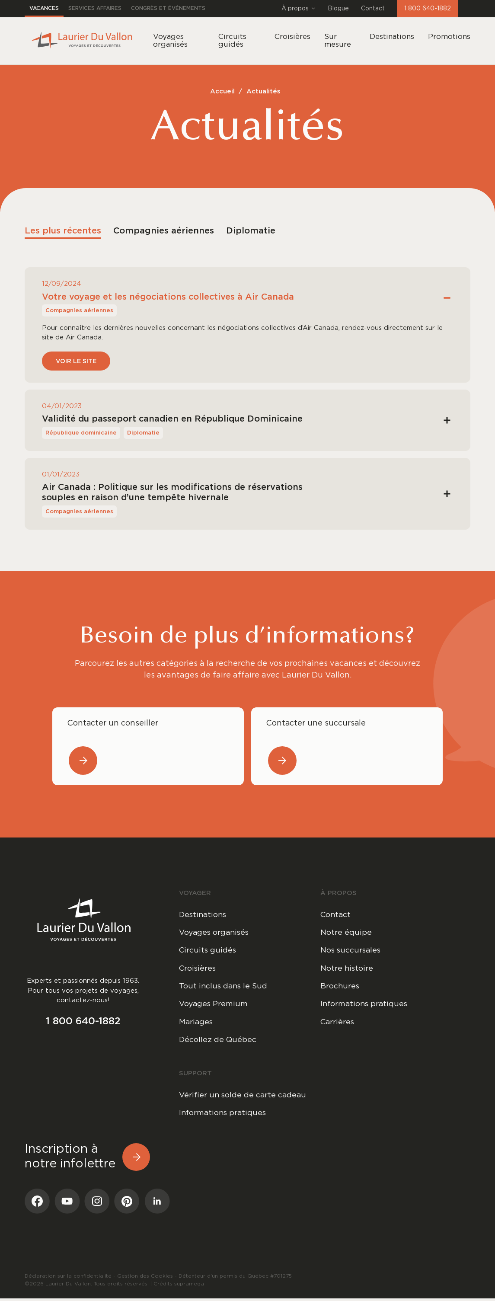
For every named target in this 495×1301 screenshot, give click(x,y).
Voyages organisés (215, 933)
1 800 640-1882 (427, 9)
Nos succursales (351, 951)
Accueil (222, 91)
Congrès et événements (168, 8)
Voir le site (76, 361)
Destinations (392, 36)
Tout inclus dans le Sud (224, 987)
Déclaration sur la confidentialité (68, 1278)
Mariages (196, 1023)
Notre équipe (346, 933)
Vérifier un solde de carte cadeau (244, 1097)
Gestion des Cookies (145, 1278)
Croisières (198, 969)
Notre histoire (347, 969)
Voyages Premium (214, 1005)
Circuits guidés (208, 951)
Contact (373, 9)
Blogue (338, 9)
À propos (298, 9)
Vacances (44, 8)
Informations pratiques (365, 1005)
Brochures (340, 987)
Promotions (449, 36)
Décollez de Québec (218, 1041)
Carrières (338, 1023)
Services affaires (94, 8)
